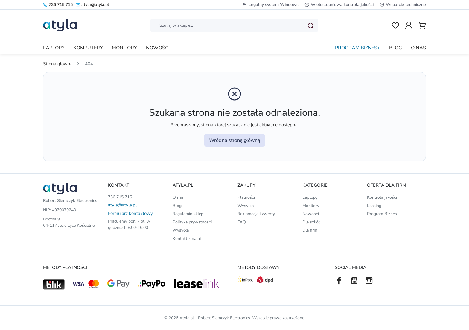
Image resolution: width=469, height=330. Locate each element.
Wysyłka (181, 230)
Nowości (310, 214)
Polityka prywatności (192, 222)
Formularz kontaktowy (130, 213)
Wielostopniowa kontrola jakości (339, 4)
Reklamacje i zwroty (256, 214)
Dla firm (309, 230)
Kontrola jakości (382, 197)
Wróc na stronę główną (234, 140)
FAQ (241, 222)
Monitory (310, 206)
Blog (177, 206)
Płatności (246, 197)
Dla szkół (311, 222)
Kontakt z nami (187, 238)
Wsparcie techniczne (403, 4)
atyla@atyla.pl (92, 4)
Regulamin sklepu (189, 214)
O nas (178, 197)
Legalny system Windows (270, 4)
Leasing (374, 206)
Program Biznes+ (383, 214)
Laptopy (310, 197)
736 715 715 (58, 4)
